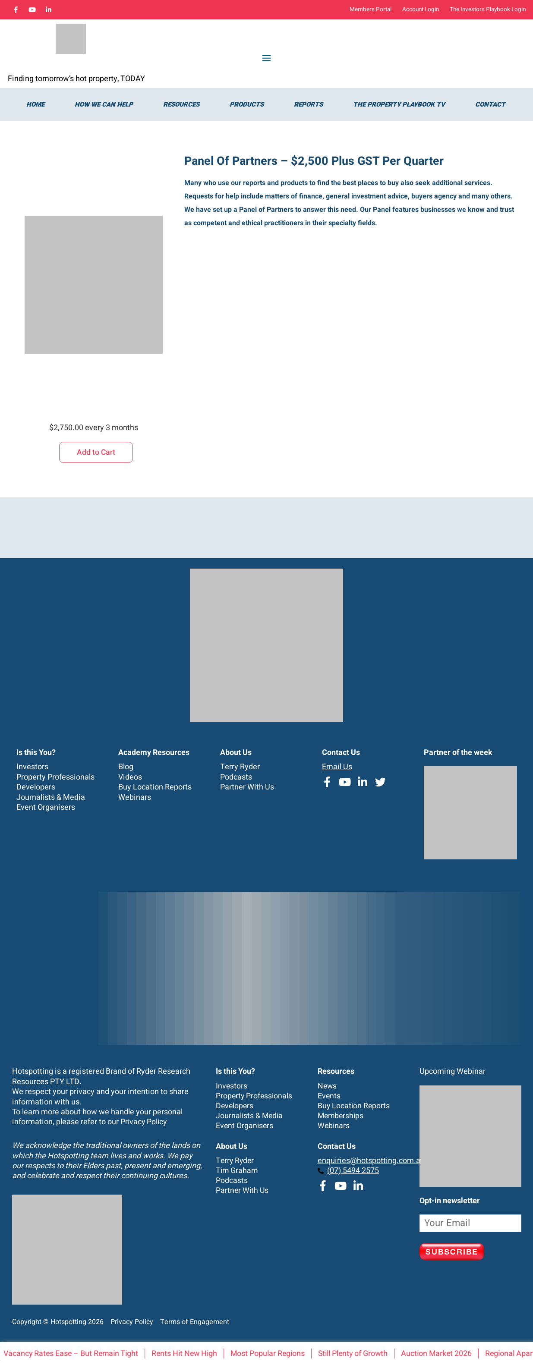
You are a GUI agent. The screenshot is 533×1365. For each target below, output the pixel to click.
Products (247, 104)
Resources (181, 104)
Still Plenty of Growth (363, 1353)
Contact (490, 104)
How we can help (104, 104)
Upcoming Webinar (452, 1071)
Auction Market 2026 (448, 1353)
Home (35, 104)
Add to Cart (95, 451)
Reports (308, 104)
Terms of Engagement (192, 1321)
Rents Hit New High (191, 1353)
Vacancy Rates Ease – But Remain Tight (75, 1353)
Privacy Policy (144, 1122)
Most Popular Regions (276, 1353)
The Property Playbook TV (399, 104)
